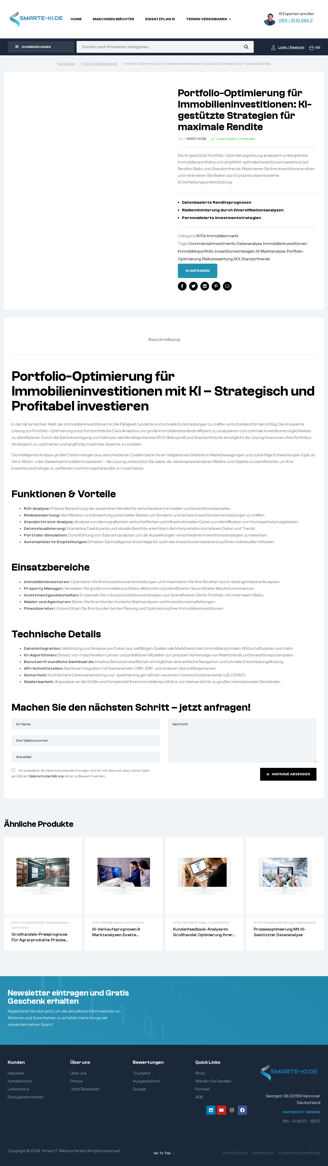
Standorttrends (255, 259)
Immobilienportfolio (196, 251)
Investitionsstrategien (235, 251)
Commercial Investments (211, 243)
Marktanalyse (273, 251)
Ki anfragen (198, 271)
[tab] (164, 340)
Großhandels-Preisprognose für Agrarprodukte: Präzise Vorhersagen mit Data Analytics (42, 940)
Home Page (66, 64)
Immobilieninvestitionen (285, 243)
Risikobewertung (217, 259)
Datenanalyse (249, 243)
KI (257, 251)
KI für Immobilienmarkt (99, 64)
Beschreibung (164, 339)
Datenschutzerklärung (46, 776)
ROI (237, 259)
